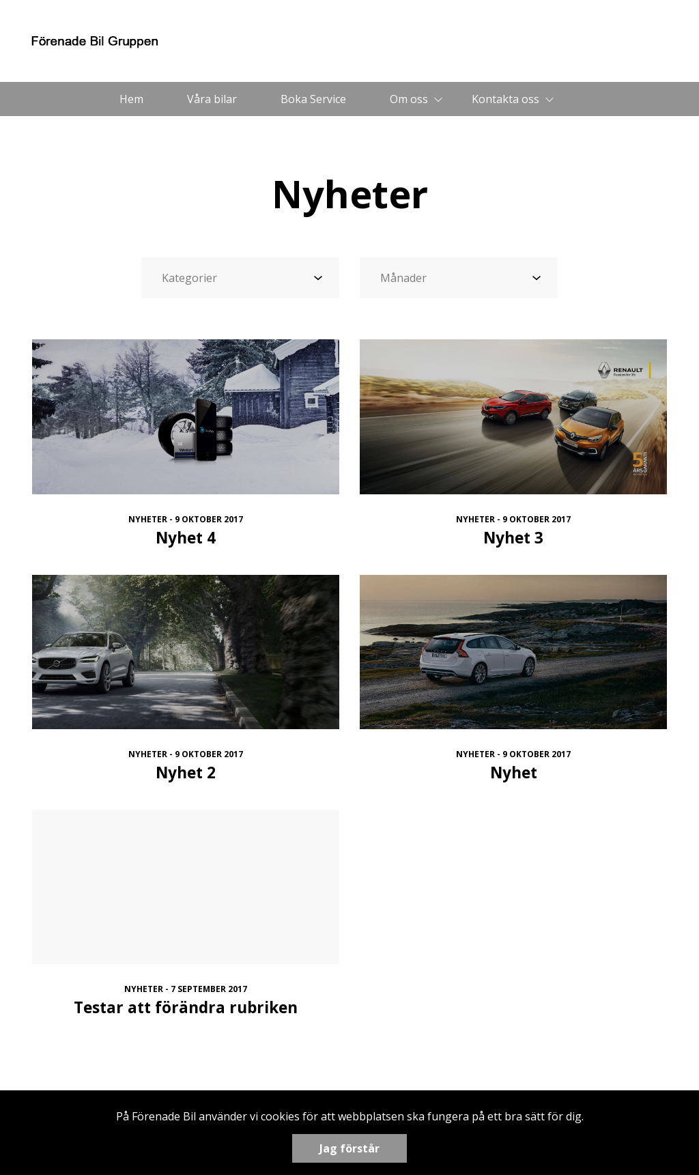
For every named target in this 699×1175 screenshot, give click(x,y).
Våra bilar (212, 99)
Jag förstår (349, 1148)
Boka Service (313, 99)
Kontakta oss (505, 99)
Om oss (409, 99)
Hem (131, 99)
